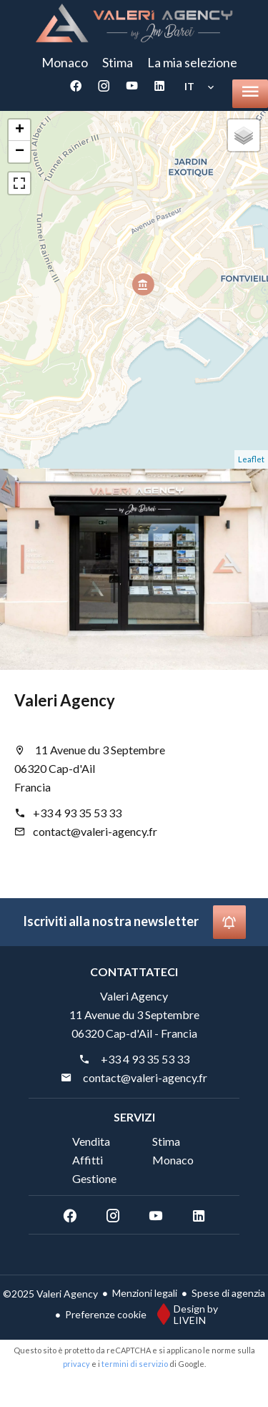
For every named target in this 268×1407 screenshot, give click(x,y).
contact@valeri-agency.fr (95, 831)
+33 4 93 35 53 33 (77, 812)
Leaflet (251, 459)
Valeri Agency (64, 700)
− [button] (19, 151)
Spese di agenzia (228, 1293)
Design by (184, 1314)
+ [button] (19, 130)
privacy (76, 1363)
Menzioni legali (144, 1293)
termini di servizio (134, 1363)
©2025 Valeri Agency (50, 1293)
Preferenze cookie (106, 1314)
